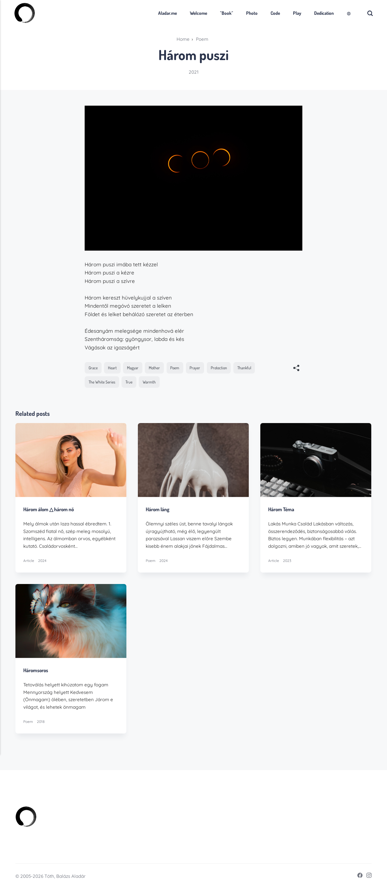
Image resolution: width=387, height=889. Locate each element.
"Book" (225, 13)
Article (28, 560)
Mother (154, 367)
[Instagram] (367, 876)
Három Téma (281, 509)
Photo (250, 13)
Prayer (195, 367)
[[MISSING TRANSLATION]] (296, 368)
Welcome (197, 13)
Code (273, 13)
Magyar (133, 367)
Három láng (158, 509)
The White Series (102, 382)
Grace (93, 367)
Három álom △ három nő (49, 509)
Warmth (150, 382)
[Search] (369, 13)
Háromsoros (36, 670)
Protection (219, 367)
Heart (112, 367)
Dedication (322, 13)
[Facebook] (358, 876)
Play (295, 13)
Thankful (245, 367)
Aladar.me (166, 13)
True (129, 382)
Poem (175, 367)
